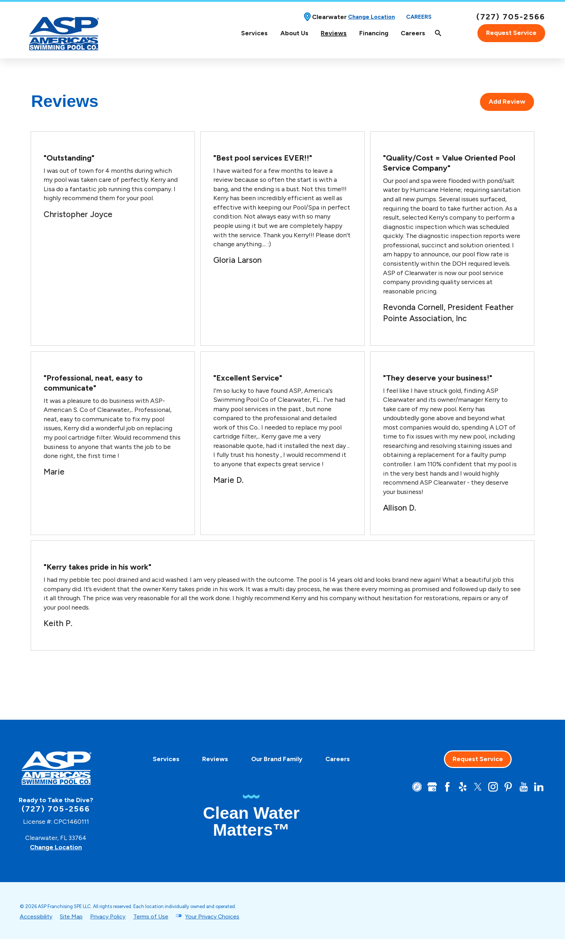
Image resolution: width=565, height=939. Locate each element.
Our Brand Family (276, 759)
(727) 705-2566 (510, 17)
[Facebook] (447, 787)
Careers (419, 16)
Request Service (511, 33)
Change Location (371, 16)
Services (254, 33)
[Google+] (432, 787)
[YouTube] (524, 787)
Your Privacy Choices (212, 916)
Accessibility (36, 916)
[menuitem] (254, 33)
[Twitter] (478, 787)
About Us (294, 33)
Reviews (334, 33)
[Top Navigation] (356, 33)
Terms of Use (150, 916)
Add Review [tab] (507, 101)
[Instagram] (493, 787)
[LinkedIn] (539, 787)
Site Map (71, 916)
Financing (373, 33)
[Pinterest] (508, 787)
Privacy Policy (107, 916)
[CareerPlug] (417, 787)
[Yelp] (463, 787)
